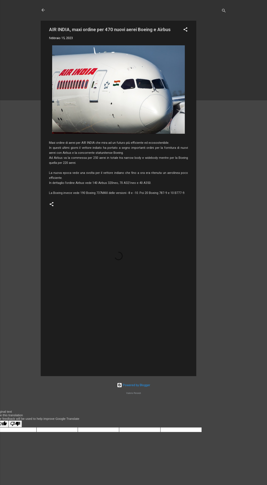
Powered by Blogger (133, 385)
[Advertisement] (213, 83)
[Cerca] (223, 11)
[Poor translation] (15, 423)
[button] (185, 30)
